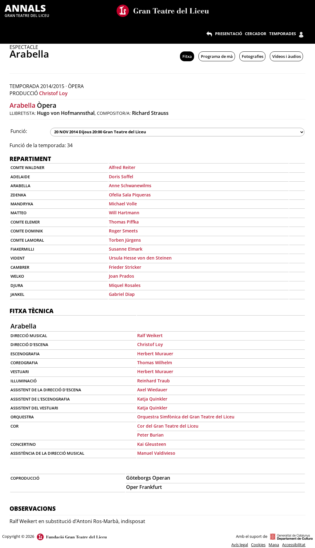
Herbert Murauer (155, 354)
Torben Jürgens (125, 240)
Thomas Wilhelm (154, 362)
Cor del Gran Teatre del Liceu (167, 426)
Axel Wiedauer (152, 390)
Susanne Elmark (125, 249)
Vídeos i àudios (286, 56)
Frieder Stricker (125, 267)
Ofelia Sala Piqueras (130, 195)
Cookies (258, 544)
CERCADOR (255, 33)
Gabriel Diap (122, 294)
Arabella (22, 105)
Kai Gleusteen (151, 444)
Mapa (274, 544)
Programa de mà (217, 56)
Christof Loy (53, 93)
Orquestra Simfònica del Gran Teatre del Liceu (185, 417)
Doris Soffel (121, 176)
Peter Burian (150, 435)
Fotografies (252, 56)
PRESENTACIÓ (228, 33)
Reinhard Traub (153, 381)
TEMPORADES (282, 33)
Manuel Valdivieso (156, 453)
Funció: (18, 131)
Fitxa (187, 56)
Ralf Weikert (150, 335)
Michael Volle (123, 204)
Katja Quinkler (152, 399)
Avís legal (239, 544)
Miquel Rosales (125, 285)
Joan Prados (121, 276)
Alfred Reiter (122, 167)
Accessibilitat (293, 544)
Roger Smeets (123, 231)
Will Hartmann (124, 213)
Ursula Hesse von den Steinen (140, 258)
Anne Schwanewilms (130, 185)
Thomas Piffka (124, 222)
